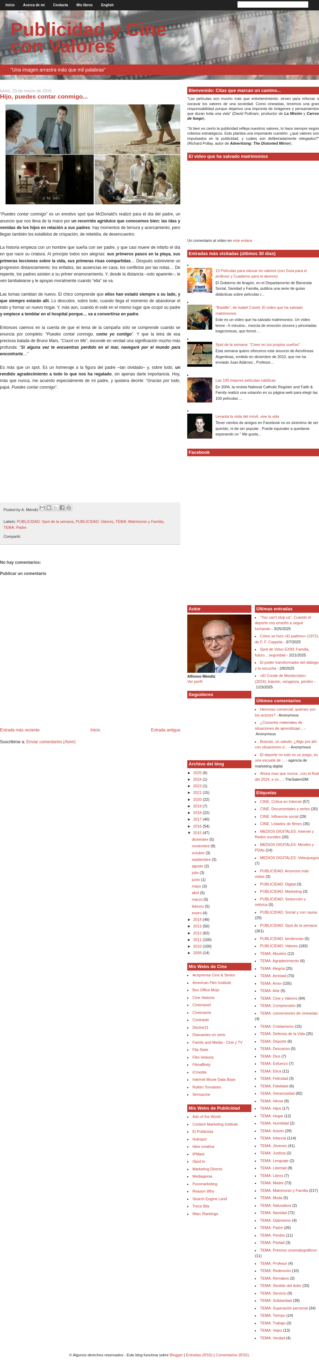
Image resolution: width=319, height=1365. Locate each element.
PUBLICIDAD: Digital (278, 884)
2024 (198, 779)
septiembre (202, 859)
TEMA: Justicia (272, 1153)
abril (196, 893)
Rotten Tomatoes (206, 1087)
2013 (198, 926)
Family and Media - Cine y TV (217, 1042)
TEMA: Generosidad (277, 1093)
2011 (198, 940)
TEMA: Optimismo (275, 1220)
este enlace (242, 240)
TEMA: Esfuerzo (274, 1063)
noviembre (201, 846)
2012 (198, 933)
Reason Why (203, 1191)
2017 (198, 819)
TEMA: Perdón (272, 1235)
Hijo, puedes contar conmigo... (44, 96)
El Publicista (202, 1131)
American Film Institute (211, 983)
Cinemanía (201, 1012)
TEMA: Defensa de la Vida (282, 1034)
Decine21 (200, 1027)
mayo (197, 886)
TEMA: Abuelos (273, 953)
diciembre (200, 839)
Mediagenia (202, 1176)
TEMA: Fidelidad (274, 1086)
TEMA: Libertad (273, 1168)
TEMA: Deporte (273, 1041)
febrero (198, 906)
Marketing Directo (207, 1169)
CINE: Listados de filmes (281, 824)
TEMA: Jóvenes (273, 1146)
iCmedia (199, 1072)
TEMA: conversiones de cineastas (289, 1013)
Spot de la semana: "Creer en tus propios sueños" (257, 344)
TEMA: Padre (14, 527)
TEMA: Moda (271, 1198)
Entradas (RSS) (199, 1355)
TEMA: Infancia (273, 1138)
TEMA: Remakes (274, 1278)
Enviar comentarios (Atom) (51, 741)
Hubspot (199, 1139)
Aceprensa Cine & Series (213, 975)
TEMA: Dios (270, 1056)
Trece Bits (200, 1206)
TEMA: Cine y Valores (278, 998)
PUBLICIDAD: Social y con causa (288, 912)
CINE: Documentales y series (285, 809)
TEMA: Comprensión (277, 1005)
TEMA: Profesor (273, 1263)
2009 (198, 953)
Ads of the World (206, 1116)
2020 (198, 799)
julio (196, 873)
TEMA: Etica (270, 1071)
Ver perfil (194, 681)
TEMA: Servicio (273, 1293)
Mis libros (85, 5)
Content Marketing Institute (215, 1124)
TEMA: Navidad (273, 1213)
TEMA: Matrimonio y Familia (139, 521)
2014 (198, 919)
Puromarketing (204, 1184)
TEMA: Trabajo (272, 1323)
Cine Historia (203, 997)
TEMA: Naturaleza (275, 1205)
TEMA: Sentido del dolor (280, 1285)
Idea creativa (203, 1146)
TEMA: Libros (271, 1175)
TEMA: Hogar (271, 1116)
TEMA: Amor (271, 983)
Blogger (176, 1355)
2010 (198, 946)
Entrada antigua (165, 730)
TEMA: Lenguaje (274, 1161)
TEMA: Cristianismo (277, 1026)
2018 (198, 813)
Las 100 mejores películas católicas (245, 380)
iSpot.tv (198, 1161)
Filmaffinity (201, 1064)
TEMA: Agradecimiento (279, 961)
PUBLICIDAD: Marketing (281, 891)
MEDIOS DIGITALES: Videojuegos (289, 858)
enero (197, 913)
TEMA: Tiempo (272, 1315)
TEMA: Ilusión (272, 1131)
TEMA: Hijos (270, 1108)
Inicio (10, 5)
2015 (198, 833)
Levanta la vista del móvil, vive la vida (247, 416)
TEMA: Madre (272, 1183)
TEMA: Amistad (273, 976)
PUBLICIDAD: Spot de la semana (45, 521)
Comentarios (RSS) (232, 1355)
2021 (198, 792)
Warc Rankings (205, 1214)
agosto (198, 866)
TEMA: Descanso (275, 1048)
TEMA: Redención (275, 1271)
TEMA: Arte (269, 991)
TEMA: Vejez (271, 1330)
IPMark (198, 1154)
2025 (198, 773)
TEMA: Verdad (272, 1338)
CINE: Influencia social (279, 816)
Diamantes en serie (208, 1035)
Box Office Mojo (205, 990)
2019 (198, 806)
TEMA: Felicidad (274, 1078)
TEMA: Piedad (272, 1242)
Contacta (60, 5)
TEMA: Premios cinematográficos (288, 1250)
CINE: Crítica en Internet (281, 801)
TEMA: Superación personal (284, 1308)
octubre (199, 853)
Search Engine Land (209, 1199)
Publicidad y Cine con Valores (88, 37)
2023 (198, 786)
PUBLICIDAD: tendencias (281, 938)
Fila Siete (200, 1050)
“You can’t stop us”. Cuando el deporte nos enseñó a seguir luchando (283, 623)
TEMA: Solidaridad (276, 1300)
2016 (198, 826)
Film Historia (203, 1057)
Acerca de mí (34, 5)
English (107, 5)
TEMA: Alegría (272, 968)
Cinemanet (201, 1005)
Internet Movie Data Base (213, 1079)
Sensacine (201, 1094)
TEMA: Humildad (274, 1123)
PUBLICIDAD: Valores (95, 521)
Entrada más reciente (20, 730)
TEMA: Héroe (271, 1101)
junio (196, 880)
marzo (198, 899)
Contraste (200, 1020)
